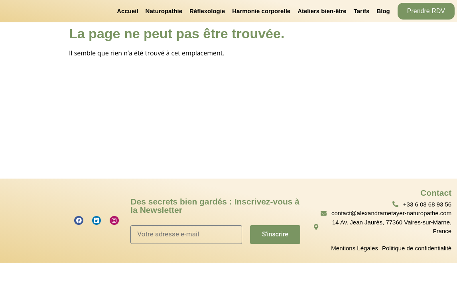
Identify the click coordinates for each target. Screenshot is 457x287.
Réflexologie (207, 11)
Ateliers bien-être (322, 11)
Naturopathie (164, 11)
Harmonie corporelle (261, 11)
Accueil (127, 11)
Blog (383, 11)
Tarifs (362, 11)
